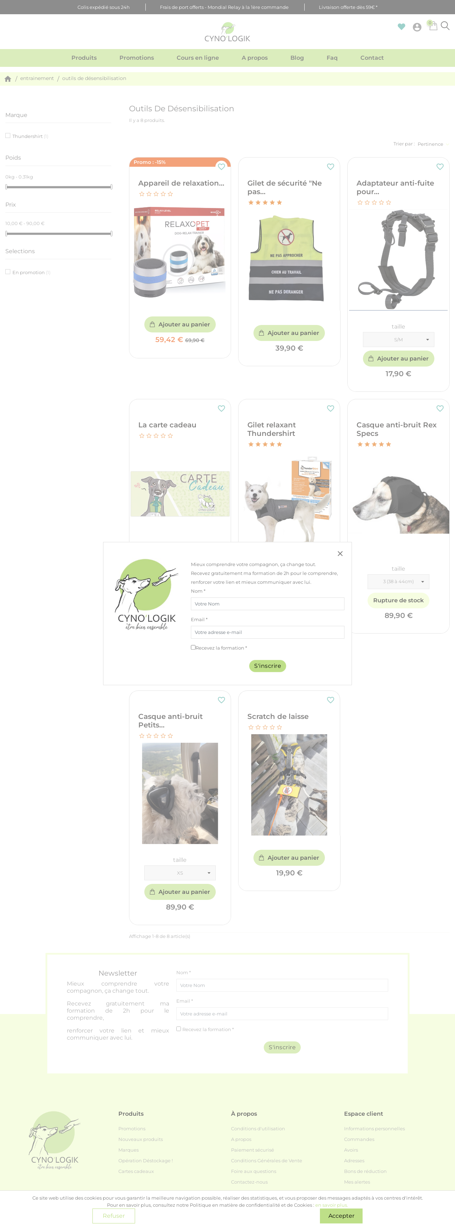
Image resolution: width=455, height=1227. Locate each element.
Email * (199, 619)
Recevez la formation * (221, 648)
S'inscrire (267, 665)
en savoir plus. (331, 1205)
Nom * (198, 591)
